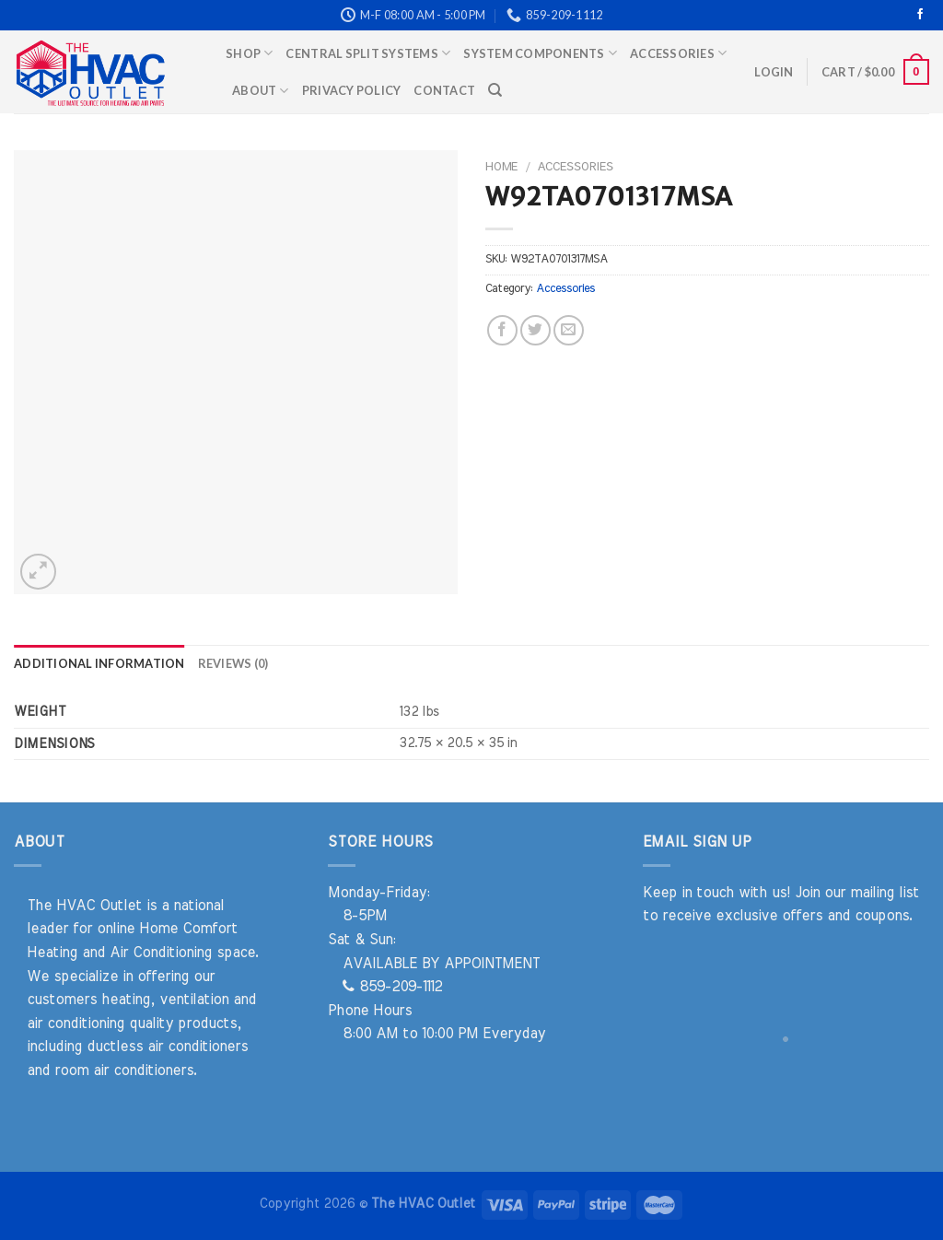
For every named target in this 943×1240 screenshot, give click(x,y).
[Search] (495, 90)
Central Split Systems (367, 53)
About (260, 90)
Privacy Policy (352, 90)
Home (501, 166)
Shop (249, 53)
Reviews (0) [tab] (233, 663)
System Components (540, 53)
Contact (444, 90)
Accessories (678, 53)
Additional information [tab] (99, 663)
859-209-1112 (392, 986)
